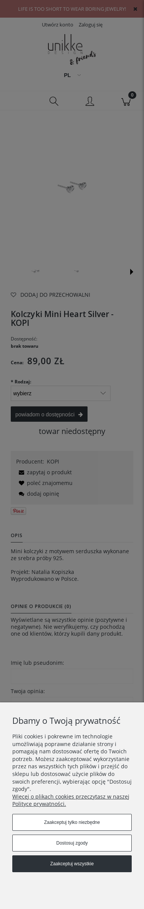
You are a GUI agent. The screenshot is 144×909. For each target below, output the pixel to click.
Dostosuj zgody (72, 843)
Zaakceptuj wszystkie (72, 863)
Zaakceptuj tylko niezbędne (72, 822)
